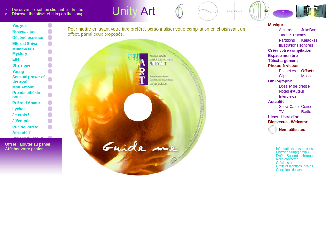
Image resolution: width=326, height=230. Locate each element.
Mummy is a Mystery (23, 51)
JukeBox (308, 30)
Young (18, 71)
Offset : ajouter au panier (27, 144)
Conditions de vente (290, 170)
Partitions (287, 40)
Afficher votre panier (24, 149)
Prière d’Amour (26, 103)
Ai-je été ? (21, 132)
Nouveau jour (24, 31)
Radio (306, 112)
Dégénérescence (27, 37)
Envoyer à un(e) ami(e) (292, 152)
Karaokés (309, 40)
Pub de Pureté (25, 127)
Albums (285, 30)
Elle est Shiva (24, 44)
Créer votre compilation (289, 50)
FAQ (279, 155)
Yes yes (19, 25)
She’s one (21, 65)
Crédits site (284, 163)
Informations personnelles (294, 148)
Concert (307, 106)
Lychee (19, 109)
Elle (15, 59)
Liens (273, 117)
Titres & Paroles (292, 35)
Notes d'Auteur (291, 91)
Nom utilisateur (293, 129)
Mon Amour (23, 87)
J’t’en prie (21, 121)
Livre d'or (290, 117)
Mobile (306, 76)
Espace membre (283, 55)
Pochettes (287, 71)
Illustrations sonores (296, 45)
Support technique (300, 155)
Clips (283, 76)
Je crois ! (20, 115)
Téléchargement (283, 60)
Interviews (287, 96)
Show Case (289, 106)
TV (281, 112)
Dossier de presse (294, 86)
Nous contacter (287, 159)
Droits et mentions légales (294, 166)
